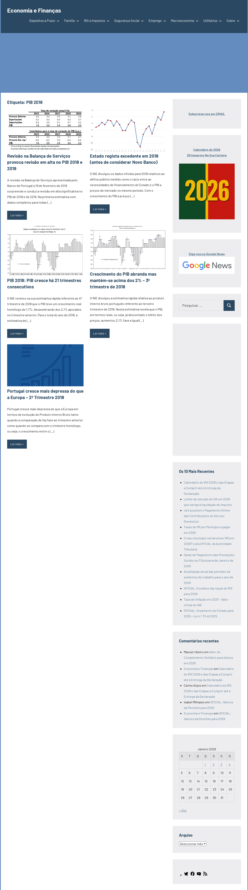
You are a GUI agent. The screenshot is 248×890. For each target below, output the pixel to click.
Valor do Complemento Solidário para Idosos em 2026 (208, 657)
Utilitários (211, 20)
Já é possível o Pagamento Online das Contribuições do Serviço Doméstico (207, 515)
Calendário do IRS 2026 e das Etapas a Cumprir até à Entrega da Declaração (209, 487)
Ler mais (15, 214)
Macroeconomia (184, 20)
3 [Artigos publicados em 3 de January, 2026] (221, 764)
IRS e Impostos (96, 20)
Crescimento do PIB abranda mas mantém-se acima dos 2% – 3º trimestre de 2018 (128, 279)
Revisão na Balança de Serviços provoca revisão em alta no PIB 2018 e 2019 (42, 162)
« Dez (183, 810)
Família (71, 20)
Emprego (156, 20)
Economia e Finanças (37, 10)
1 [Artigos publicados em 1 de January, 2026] (205, 764)
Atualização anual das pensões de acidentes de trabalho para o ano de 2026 (208, 577)
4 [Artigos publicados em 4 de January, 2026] (229, 764)
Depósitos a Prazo (43, 20)
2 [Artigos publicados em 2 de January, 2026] (214, 764)
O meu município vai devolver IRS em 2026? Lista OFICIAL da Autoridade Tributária (209, 543)
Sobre (232, 20)
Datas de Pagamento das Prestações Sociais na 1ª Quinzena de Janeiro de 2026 (209, 560)
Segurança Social (128, 20)
